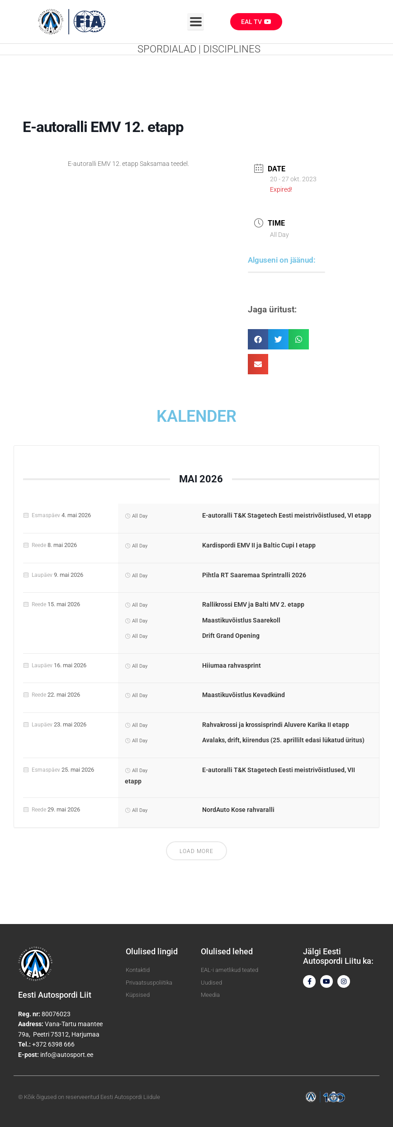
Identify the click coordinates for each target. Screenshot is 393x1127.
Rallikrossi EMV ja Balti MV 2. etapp (253, 604)
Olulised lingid (152, 951)
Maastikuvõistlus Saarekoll (241, 620)
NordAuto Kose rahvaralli (238, 809)
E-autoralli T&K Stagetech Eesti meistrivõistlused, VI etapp (286, 515)
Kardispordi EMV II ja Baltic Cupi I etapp (259, 545)
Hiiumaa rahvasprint (231, 665)
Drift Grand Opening (231, 635)
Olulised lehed (227, 951)
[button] (258, 339)
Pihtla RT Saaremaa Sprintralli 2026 (254, 575)
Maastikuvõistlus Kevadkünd (243, 694)
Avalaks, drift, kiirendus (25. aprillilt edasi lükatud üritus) (283, 740)
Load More (196, 851)
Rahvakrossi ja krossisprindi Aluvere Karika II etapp (275, 724)
